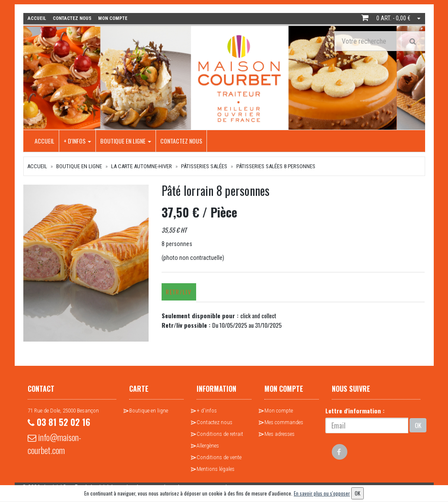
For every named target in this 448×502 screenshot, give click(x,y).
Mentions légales (216, 469)
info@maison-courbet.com (54, 444)
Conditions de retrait (220, 434)
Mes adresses (279, 434)
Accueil (44, 140)
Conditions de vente (219, 457)
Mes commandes (283, 422)
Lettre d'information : (354, 410)
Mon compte (278, 410)
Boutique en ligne (125, 140)
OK (418, 425)
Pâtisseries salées (204, 166)
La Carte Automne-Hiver (141, 166)
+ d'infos (77, 140)
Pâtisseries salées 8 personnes (275, 166)
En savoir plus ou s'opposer (322, 493)
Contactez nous (181, 140)
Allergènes (208, 445)
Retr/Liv (178, 291)
